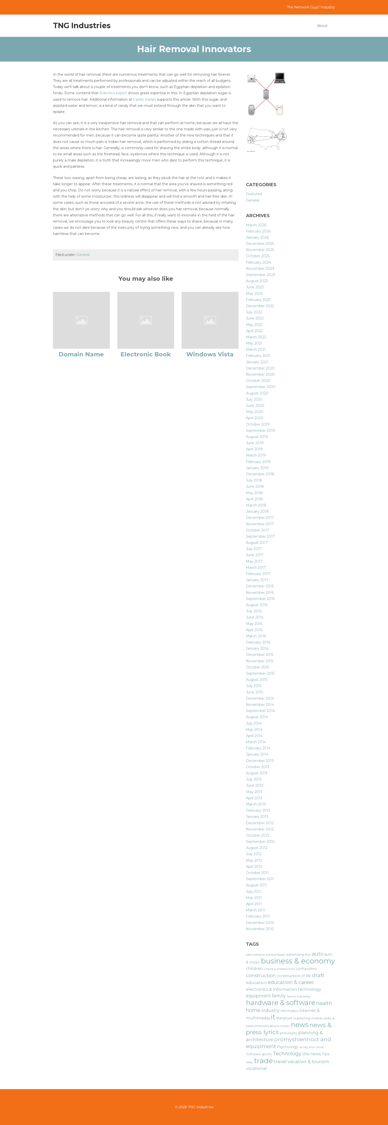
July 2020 (254, 399)
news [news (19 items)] (300, 1024)
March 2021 (256, 349)
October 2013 (257, 767)
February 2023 (258, 300)
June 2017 (255, 555)
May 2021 (254, 343)
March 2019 (256, 455)
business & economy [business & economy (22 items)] (298, 961)
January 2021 (257, 362)
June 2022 (255, 318)
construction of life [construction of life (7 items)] (294, 976)
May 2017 (254, 561)
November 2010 (260, 929)
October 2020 (258, 380)
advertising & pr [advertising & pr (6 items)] (298, 954)
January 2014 (257, 754)
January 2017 (257, 580)
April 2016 (254, 630)
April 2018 (254, 499)
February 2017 (258, 574)
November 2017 (260, 524)
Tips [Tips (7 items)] (325, 1054)
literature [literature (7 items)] (284, 1018)
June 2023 (255, 287)
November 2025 (260, 250)
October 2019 (257, 424)
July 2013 (254, 779)
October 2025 (257, 256)
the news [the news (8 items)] (311, 1053)
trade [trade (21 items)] (263, 1060)
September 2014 (260, 711)
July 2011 (253, 891)
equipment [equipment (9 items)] (258, 995)
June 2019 (255, 443)
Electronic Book (146, 354)
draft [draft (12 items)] (318, 975)
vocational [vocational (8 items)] (256, 1068)
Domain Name (81, 354)
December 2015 (259, 654)
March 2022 (256, 337)
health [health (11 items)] (324, 1003)
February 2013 (258, 810)
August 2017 (257, 542)
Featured (254, 194)
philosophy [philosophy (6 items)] (288, 1033)
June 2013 (254, 785)
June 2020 (255, 405)
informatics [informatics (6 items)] (289, 1011)
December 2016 (260, 586)
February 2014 (258, 748)
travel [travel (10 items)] (280, 1061)
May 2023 (254, 293)
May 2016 (254, 623)
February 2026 (258, 231)
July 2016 (254, 611)
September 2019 (260, 430)
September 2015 (260, 673)
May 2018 (254, 493)
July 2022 (254, 312)
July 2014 (254, 723)
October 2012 (257, 835)
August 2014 (257, 717)
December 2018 (260, 474)
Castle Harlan (144, 99)
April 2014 (254, 736)
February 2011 (258, 916)
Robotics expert (113, 93)
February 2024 (258, 262)
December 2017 (260, 517)
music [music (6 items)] (285, 1026)
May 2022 (254, 324)
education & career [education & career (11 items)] (291, 982)
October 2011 (257, 873)
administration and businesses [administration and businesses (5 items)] (265, 954)
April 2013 (254, 798)
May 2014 (254, 729)
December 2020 (260, 368)
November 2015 (259, 661)
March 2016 (256, 636)
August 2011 (256, 885)
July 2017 (254, 549)
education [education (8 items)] (256, 982)
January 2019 (257, 468)
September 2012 (260, 841)
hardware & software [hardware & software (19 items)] (280, 1002)
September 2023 (260, 275)
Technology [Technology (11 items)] (287, 1053)
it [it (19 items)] (273, 1017)
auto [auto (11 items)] (317, 954)
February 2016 (258, 642)
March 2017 (256, 567)
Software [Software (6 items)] (253, 1054)
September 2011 (260, 879)
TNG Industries (82, 25)
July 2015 (253, 686)
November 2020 (260, 374)
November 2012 (260, 829)
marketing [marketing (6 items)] (301, 1018)
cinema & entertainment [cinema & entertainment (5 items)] (279, 969)
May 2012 (254, 860)
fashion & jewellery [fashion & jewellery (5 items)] (299, 996)
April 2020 (254, 418)
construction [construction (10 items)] (261, 975)
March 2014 (256, 742)
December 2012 (260, 823)
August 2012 (256, 848)
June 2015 (254, 692)
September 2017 (260, 536)
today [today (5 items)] (249, 1062)
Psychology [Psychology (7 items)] (287, 1047)
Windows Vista (210, 354)
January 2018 (257, 511)
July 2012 (254, 854)
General (83, 255)
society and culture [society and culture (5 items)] (311, 1047)
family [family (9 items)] (279, 995)
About (322, 25)
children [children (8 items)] (254, 968)
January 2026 (257, 237)
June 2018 (255, 486)
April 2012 (254, 866)
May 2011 (254, 897)
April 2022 (254, 331)
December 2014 (260, 698)
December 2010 (260, 922)
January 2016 (257, 648)
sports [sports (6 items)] (267, 1054)
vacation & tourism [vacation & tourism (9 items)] (308, 1061)
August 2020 (257, 393)
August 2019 (257, 437)
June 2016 (254, 617)
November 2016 (260, 592)
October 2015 (257, 667)
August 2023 (257, 281)
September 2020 (261, 387)
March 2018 (256, 505)
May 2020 (254, 412)
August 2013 (256, 773)
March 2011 (255, 910)
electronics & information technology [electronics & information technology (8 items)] (283, 989)
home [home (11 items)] (253, 1010)
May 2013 (254, 792)
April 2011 (254, 904)
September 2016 (260, 599)
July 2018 (254, 480)
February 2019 (258, 461)
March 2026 (256, 225)
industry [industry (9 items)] (270, 1010)
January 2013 (257, 816)
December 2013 (260, 760)
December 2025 (260, 243)
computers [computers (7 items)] (306, 968)
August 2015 (256, 679)
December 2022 (260, 306)
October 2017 (257, 530)
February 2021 (258, 355)
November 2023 (260, 268)
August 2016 (256, 605)
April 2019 (254, 449)
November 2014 (260, 704)
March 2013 (256, 804)
